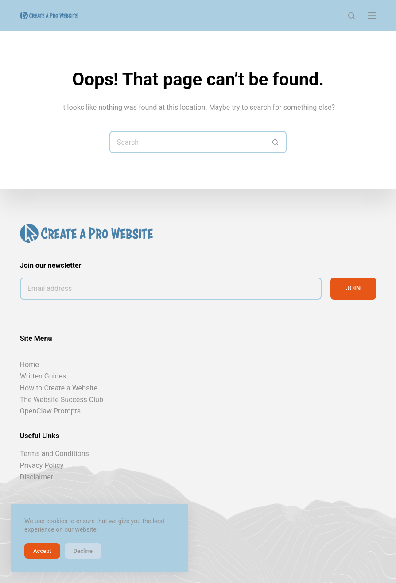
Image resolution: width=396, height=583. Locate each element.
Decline (83, 551)
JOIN (353, 288)
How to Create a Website (58, 388)
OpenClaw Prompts (50, 411)
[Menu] (372, 15)
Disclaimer (36, 477)
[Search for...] (186, 142)
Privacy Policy (42, 465)
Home (29, 364)
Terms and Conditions (54, 453)
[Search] (351, 15)
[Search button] (275, 142)
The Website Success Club (61, 399)
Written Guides (43, 376)
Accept (42, 551)
